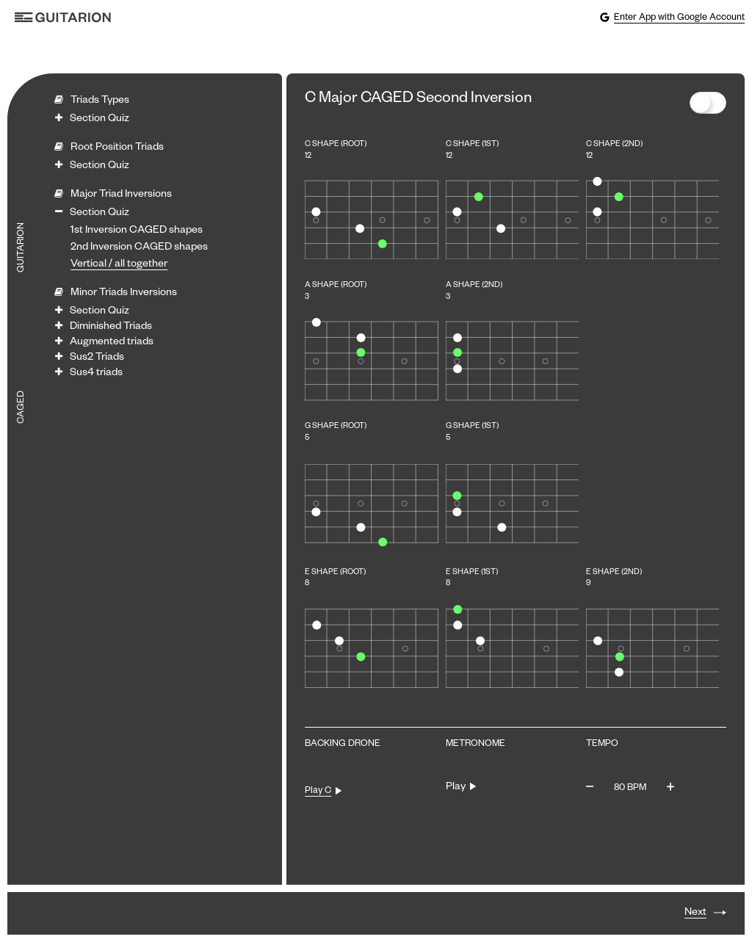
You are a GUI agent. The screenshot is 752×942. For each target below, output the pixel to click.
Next (695, 913)
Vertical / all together (118, 265)
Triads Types (99, 101)
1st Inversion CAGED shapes (136, 231)
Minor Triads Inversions (123, 294)
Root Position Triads (117, 148)
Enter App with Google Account (672, 17)
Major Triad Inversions (121, 195)
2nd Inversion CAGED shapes (139, 248)
